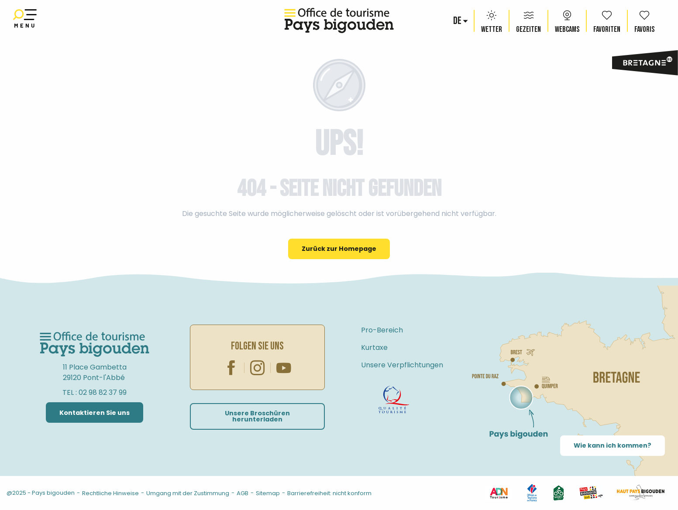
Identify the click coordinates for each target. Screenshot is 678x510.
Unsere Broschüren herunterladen (257, 416)
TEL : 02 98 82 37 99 (94, 392)
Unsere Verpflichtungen (402, 365)
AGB (242, 493)
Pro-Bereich (382, 330)
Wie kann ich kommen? (612, 445)
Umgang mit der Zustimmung (187, 493)
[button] (458, 21)
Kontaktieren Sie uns (94, 412)
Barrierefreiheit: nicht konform (329, 493)
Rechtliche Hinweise (110, 493)
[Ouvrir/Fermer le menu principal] (25, 20)
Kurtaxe (374, 347)
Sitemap (268, 493)
